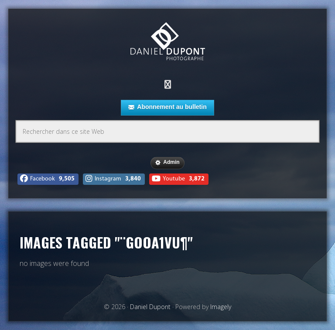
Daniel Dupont (167, 42)
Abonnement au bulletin (167, 107)
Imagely (220, 307)
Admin (167, 162)
